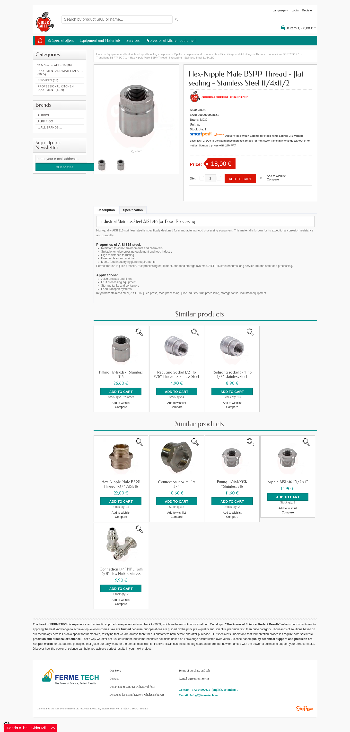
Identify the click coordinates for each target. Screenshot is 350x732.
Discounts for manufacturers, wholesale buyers (137, 694)
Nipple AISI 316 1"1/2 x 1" (287, 482)
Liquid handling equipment (155, 54)
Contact (114, 678)
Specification (133, 210)
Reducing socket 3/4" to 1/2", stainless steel (232, 374)
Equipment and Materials (100, 40)
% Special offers (60, 40)
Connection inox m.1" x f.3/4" (176, 484)
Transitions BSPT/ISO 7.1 (111, 57)
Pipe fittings (227, 54)
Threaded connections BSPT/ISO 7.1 (278, 54)
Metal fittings (245, 54)
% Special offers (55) (54, 65)
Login (294, 10)
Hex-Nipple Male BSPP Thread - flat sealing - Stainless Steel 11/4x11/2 (172, 57)
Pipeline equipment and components (195, 54)
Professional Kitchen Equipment (171, 40)
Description (106, 210)
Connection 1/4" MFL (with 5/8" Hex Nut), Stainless (121, 571)
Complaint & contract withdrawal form (132, 686)
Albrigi (43, 115)
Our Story (115, 670)
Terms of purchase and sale (194, 670)
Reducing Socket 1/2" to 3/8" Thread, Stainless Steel (176, 374)
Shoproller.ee (304, 708)
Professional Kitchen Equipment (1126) (55, 88)
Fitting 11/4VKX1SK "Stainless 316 (232, 484)
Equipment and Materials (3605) (58, 72)
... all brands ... (49, 127)
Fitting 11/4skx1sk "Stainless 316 (121, 374)
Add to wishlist (276, 176)
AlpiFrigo (45, 121)
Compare (273, 179)
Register (307, 10)
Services (133, 40)
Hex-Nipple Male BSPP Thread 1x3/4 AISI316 (121, 484)
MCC (203, 119)
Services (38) (47, 80)
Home (99, 54)
